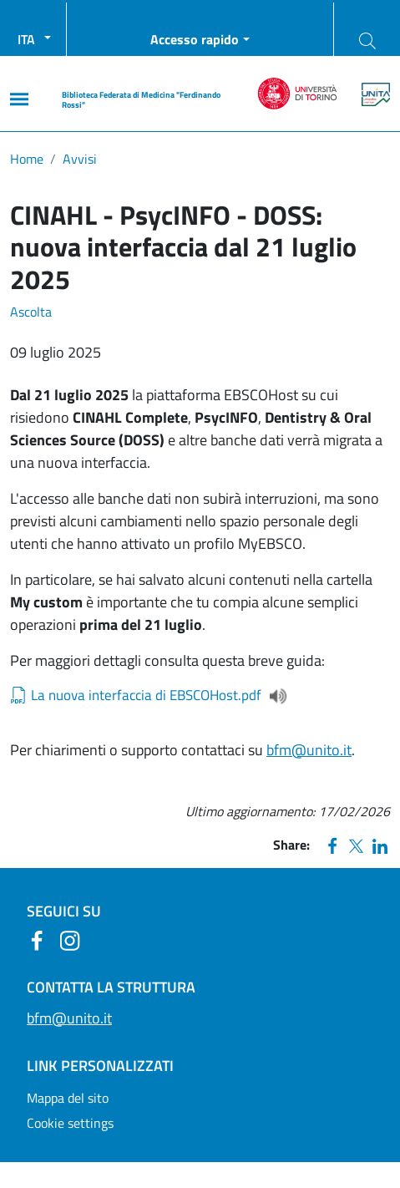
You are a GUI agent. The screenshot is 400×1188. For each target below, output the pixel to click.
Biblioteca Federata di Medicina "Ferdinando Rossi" (141, 100)
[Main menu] (19, 99)
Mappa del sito (68, 1098)
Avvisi (80, 159)
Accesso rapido (194, 39)
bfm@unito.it (309, 750)
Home (26, 159)
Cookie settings (70, 1123)
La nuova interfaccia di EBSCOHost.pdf (146, 695)
